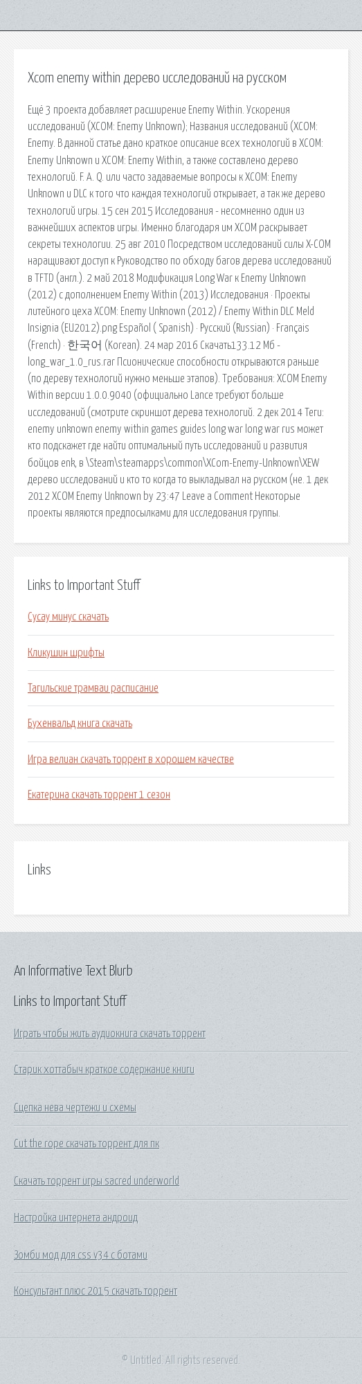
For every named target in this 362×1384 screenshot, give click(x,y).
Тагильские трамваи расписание (93, 688)
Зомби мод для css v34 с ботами (80, 1255)
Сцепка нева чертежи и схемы (75, 1107)
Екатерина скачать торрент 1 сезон (99, 794)
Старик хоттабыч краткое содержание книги (104, 1069)
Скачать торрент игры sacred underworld (96, 1181)
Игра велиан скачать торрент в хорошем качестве (131, 759)
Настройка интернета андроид (76, 1217)
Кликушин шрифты (66, 652)
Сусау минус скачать (68, 616)
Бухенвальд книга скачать (80, 723)
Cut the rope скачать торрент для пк (86, 1143)
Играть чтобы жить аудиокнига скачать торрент (110, 1033)
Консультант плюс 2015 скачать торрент (95, 1291)
